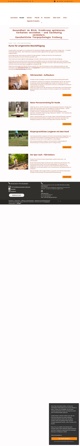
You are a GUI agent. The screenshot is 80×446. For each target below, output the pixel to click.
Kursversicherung (20, 69)
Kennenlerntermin (23, 67)
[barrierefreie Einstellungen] (54, 1)
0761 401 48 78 (14, 183)
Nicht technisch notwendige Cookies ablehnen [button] (64, 441)
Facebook (13, 189)
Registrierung (69, 1)
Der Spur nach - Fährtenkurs (42, 154)
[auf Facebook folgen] (32, 1)
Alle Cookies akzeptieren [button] (64, 438)
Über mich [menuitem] (57, 18)
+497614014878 (25, 1)
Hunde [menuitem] (22, 18)
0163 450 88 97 (24, 183)
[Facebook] (58, 201)
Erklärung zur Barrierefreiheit (27, 200)
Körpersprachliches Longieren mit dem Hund (49, 131)
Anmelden (60, 1)
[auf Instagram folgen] (30, 1)
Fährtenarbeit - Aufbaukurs (42, 75)
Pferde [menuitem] (37, 18)
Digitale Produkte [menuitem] (33, 21)
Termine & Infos (67, 95)
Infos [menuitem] (65, 18)
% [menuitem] (41, 18)
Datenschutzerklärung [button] (56, 435)
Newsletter (16, 195)
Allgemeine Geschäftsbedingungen (42, 200)
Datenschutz (17, 200)
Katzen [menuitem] (30, 18)
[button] (41, 22)
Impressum (11, 200)
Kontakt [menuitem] (47, 18)
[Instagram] (60, 201)
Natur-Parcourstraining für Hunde (45, 102)
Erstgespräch (36, 67)
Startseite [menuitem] (14, 18)
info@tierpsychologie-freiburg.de (22, 187)
